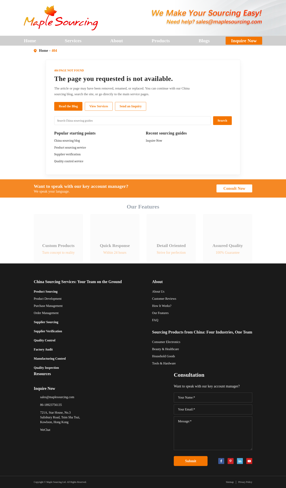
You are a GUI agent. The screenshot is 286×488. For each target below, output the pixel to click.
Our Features (160, 313)
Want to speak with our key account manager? (81, 188)
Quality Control (44, 340)
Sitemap (230, 482)
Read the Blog (68, 106)
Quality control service (68, 161)
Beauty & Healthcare (165, 349)
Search (222, 120)
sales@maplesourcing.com (57, 397)
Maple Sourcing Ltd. (56, 482)
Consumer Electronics (166, 342)
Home (30, 42)
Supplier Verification (48, 331)
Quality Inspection (46, 367)
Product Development (48, 298)
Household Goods (163, 356)
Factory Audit (43, 349)
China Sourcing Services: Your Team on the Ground (78, 282)
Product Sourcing (46, 291)
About (116, 42)
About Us (158, 291)
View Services (98, 106)
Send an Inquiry (131, 106)
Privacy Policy (245, 482)
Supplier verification (67, 154)
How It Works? (161, 305)
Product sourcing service (70, 147)
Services (73, 42)
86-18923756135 (51, 404)
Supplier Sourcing (46, 322)
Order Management (46, 313)
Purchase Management (48, 305)
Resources (42, 374)
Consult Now (234, 191)
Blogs (204, 42)
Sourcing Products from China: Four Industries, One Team (202, 332)
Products (161, 42)
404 (54, 51)
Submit (190, 461)
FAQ (155, 320)
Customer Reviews (164, 298)
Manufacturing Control (50, 358)
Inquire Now (244, 40)
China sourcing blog (67, 140)
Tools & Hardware (164, 363)
